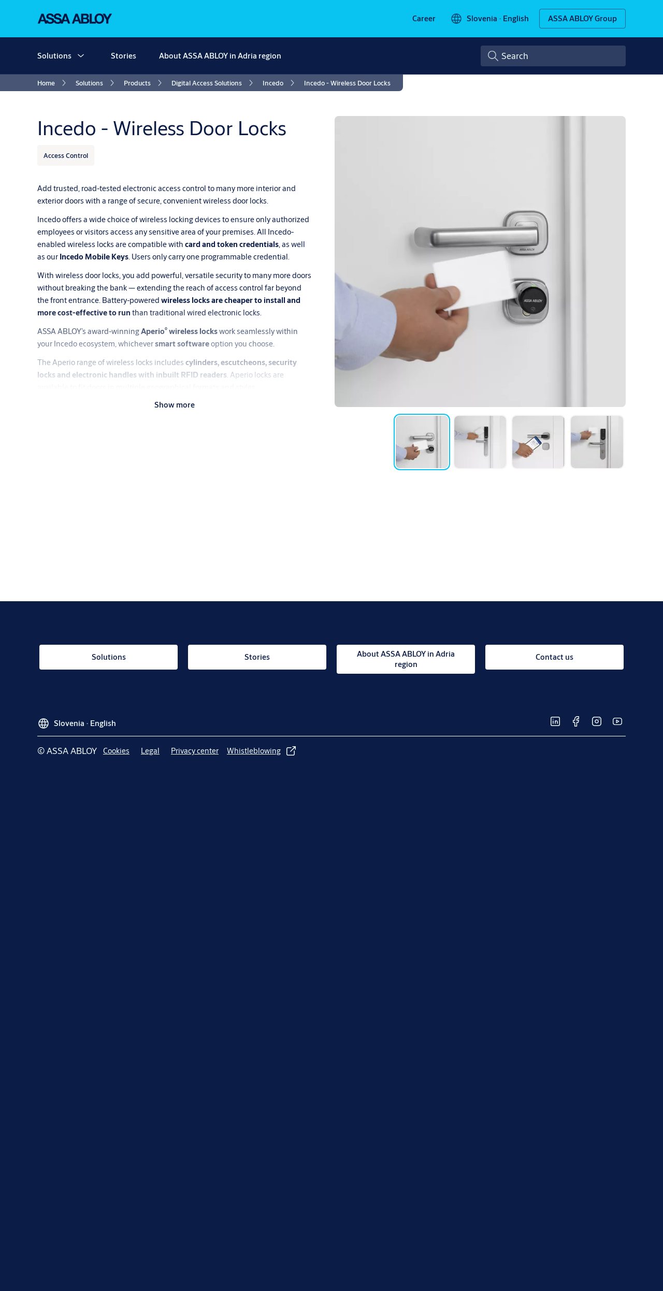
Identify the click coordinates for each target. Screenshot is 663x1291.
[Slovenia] (489, 18)
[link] (424, 18)
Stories (123, 56)
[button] (81, 56)
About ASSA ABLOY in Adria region (220, 56)
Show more (174, 405)
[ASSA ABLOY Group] (582, 18)
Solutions (54, 56)
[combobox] (553, 56)
